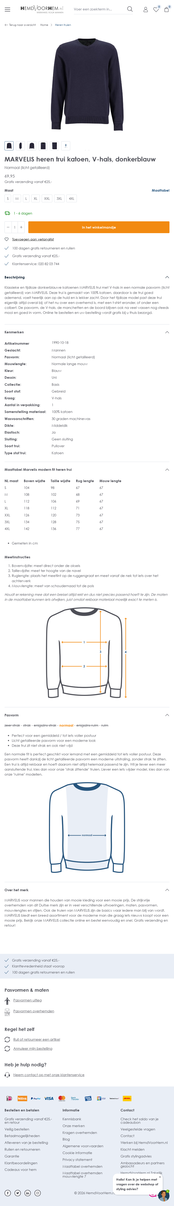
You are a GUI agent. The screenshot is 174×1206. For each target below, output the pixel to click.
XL (35, 198)
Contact (127, 1110)
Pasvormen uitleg (27, 1000)
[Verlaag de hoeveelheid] (8, 227)
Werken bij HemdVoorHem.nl (144, 1142)
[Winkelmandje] (164, 9)
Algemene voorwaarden (83, 1146)
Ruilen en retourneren (22, 1149)
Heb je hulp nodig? (25, 1064)
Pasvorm (12, 715)
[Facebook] (8, 1193)
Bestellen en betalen (22, 1110)
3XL (59, 198)
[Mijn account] (143, 9)
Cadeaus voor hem (20, 1169)
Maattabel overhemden (82, 1166)
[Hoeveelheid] (15, 227)
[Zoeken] (130, 9)
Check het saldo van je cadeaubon (140, 1120)
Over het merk (17, 890)
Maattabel (160, 190)
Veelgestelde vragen (138, 1129)
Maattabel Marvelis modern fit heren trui (38, 469)
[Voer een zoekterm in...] (101, 9)
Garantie (12, 1156)
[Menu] (7, 9)
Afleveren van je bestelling (26, 1142)
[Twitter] (17, 1193)
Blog (66, 1139)
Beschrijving (15, 277)
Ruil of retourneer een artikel (36, 1039)
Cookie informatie (77, 1153)
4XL (71, 198)
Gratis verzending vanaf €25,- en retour (28, 1120)
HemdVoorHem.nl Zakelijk (141, 1173)
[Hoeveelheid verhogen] (21, 227)
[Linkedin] (27, 1193)
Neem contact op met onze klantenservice (49, 1075)
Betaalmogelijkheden (22, 1136)
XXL (47, 198)
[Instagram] (37, 1193)
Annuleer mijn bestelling (32, 1048)
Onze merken (74, 1126)
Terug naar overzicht (20, 25)
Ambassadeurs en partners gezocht (142, 1164)
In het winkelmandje (99, 227)
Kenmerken (14, 332)
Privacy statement (77, 1159)
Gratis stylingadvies (136, 1156)
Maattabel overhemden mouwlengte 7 (82, 1174)
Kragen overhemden (80, 1132)
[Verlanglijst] (154, 9)
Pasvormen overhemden (33, 1011)
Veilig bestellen (17, 1129)
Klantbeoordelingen (21, 1163)
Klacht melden (133, 1149)
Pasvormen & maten (27, 990)
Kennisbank (72, 1119)
